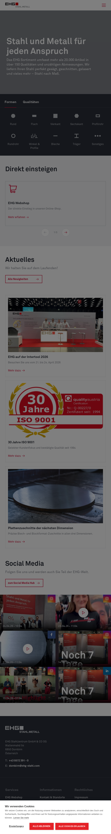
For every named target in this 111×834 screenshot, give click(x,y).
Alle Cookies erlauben (72, 826)
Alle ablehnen (41, 826)
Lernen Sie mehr (21, 817)
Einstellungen (16, 826)
